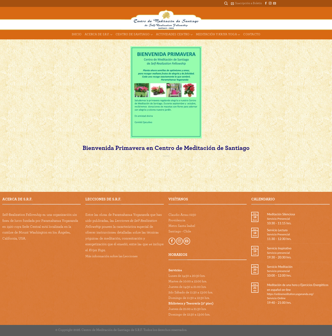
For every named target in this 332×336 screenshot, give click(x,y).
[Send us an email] (274, 3)
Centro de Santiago (134, 34)
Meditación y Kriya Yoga (218, 34)
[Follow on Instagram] (270, 3)
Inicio (77, 34)
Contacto (251, 34)
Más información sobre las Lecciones (111, 256)
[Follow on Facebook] (265, 3)
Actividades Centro (174, 34)
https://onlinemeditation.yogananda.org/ (290, 293)
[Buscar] (226, 3)
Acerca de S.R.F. (98, 34)
